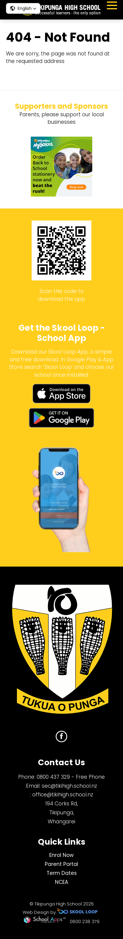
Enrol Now (61, 855)
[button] (23, 8)
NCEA (61, 882)
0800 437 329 (53, 777)
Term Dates (62, 873)
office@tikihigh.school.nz (62, 794)
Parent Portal (61, 864)
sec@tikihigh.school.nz (69, 785)
